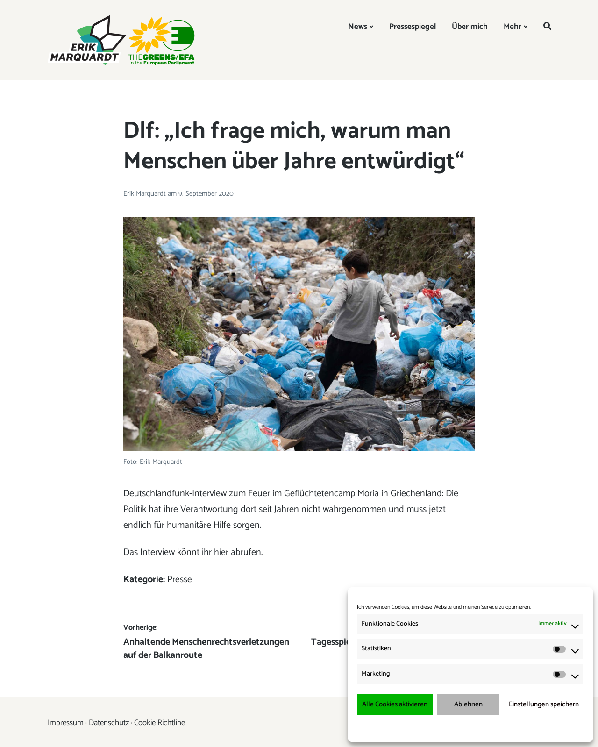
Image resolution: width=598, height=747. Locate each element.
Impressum (520, 728)
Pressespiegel (412, 26)
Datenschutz (109, 722)
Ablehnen (468, 704)
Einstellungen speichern (544, 704)
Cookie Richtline (160, 722)
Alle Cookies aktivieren (394, 704)
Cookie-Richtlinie (428, 728)
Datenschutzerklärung (476, 728)
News (357, 26)
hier (222, 552)
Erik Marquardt (145, 193)
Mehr (512, 26)
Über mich (470, 26)
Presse (179, 579)
